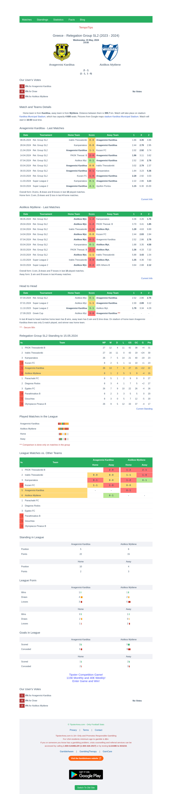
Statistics (58, 19)
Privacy (73, 730)
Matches (27, 19)
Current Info (147, 199)
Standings (42, 19)
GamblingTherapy (88, 751)
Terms (86, 730)
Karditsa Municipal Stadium (32, 116)
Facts (72, 19)
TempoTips (86, 27)
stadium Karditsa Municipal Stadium (121, 116)
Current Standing (144, 409)
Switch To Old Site (86, 787)
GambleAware (67, 751)
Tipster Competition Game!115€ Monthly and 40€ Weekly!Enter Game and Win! (86, 678)
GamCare (107, 751)
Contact (98, 730)
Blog (82, 19)
